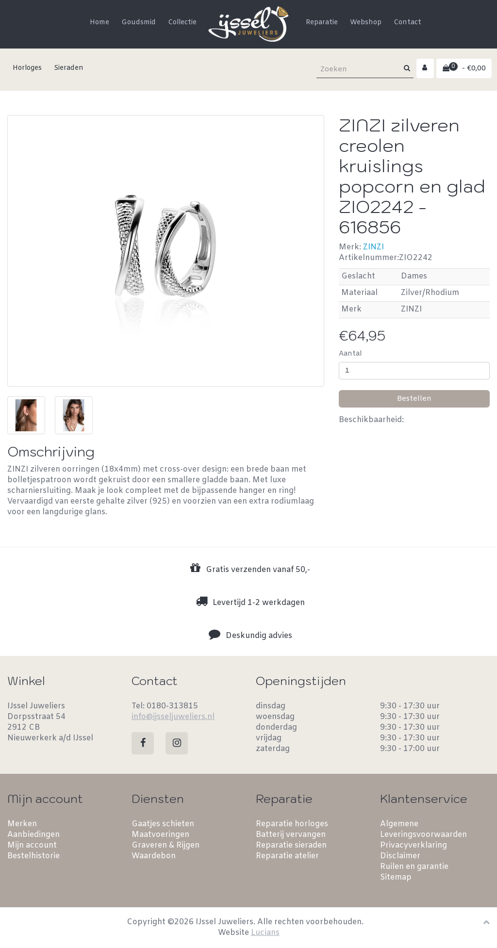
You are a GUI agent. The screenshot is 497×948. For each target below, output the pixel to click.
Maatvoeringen (160, 835)
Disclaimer (400, 856)
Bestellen (414, 399)
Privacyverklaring (413, 845)
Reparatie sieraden (291, 845)
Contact (407, 22)
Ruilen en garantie (414, 867)
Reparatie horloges (292, 824)
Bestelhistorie (33, 856)
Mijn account (32, 845)
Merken (22, 824)
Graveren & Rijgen (165, 845)
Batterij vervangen (291, 835)
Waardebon (154, 856)
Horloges (27, 68)
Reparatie (322, 22)
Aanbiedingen (33, 835)
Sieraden (68, 68)
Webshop (365, 22)
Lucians (265, 933)
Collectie (182, 22)
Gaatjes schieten (163, 824)
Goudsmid (138, 22)
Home (99, 22)
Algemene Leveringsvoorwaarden (423, 829)
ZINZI (373, 247)
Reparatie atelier (287, 856)
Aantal (350, 354)
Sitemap (396, 877)
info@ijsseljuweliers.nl (173, 717)
